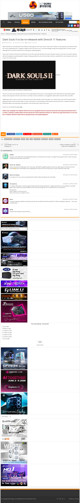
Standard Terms (32, 499)
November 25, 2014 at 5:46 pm (70, 154)
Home (3, 22)
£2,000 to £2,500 (7, 334)
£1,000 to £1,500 (7, 330)
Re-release (37, 139)
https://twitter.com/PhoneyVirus (18, 191)
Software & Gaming (10, 34)
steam (51, 139)
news (23, 139)
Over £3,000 (6, 338)
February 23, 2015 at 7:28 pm (70, 209)
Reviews (17, 22)
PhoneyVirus (13, 184)
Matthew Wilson (8, 42)
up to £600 (6, 326)
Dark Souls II (8, 139)
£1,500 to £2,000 (7, 332)
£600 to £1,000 (7, 328)
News (9, 22)
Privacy (77, 499)
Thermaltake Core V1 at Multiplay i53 (13, 144)
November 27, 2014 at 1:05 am (70, 183)
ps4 (31, 139)
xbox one (57, 139)
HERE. (21, 107)
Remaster (44, 139)
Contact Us (71, 499)
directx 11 (16, 139)
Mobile (33, 22)
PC (27, 139)
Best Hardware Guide (45, 22)
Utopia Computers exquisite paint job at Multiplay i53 (67, 144)
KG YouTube (59, 22)
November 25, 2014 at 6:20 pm (70, 174)
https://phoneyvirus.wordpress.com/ (19, 193)
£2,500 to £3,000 (7, 336)
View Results (40, 345)
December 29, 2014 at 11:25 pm (70, 199)
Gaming (25, 22)
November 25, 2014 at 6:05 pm (70, 164)
